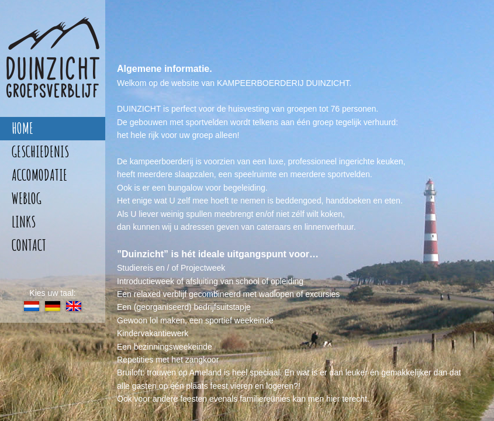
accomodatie (39, 175)
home (22, 128)
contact (29, 245)
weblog (27, 198)
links (24, 222)
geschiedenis (40, 152)
